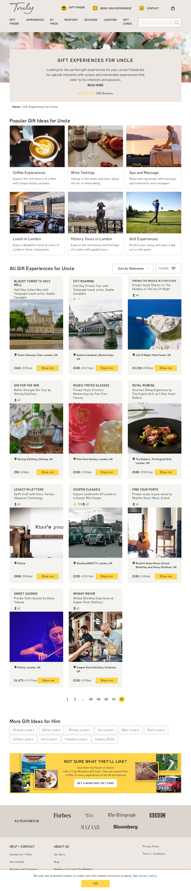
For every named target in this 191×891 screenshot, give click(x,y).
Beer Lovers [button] (130, 730)
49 (98, 699)
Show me (48, 368)
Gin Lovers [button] (106, 730)
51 (114, 699)
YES (95, 883)
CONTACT (149, 8)
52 (122, 699)
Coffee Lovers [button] (23, 739)
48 (91, 699)
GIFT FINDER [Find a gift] (73, 8)
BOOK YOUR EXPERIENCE (112, 8)
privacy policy (148, 876)
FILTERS (167, 269)
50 (106, 699)
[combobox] (133, 268)
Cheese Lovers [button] (23, 730)
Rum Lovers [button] (156, 730)
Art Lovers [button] (49, 739)
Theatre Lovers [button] (76, 739)
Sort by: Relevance (131, 268)
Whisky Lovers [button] (79, 730)
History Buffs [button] (105, 739)
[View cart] (173, 8)
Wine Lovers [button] (51, 730)
